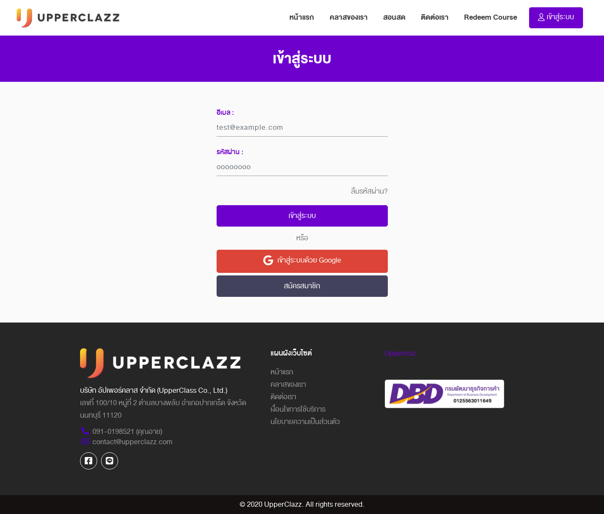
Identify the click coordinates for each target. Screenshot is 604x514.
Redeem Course (490, 17)
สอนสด (394, 17)
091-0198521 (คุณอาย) (121, 431)
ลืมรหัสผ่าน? (369, 191)
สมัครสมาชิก (302, 286)
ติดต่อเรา (435, 17)
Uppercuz (400, 353)
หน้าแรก (305, 17)
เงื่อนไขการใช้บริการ (298, 409)
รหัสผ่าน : (230, 152)
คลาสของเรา (349, 17)
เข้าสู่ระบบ (302, 215)
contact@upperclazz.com (126, 442)
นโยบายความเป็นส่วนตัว (305, 421)
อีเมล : (225, 112)
